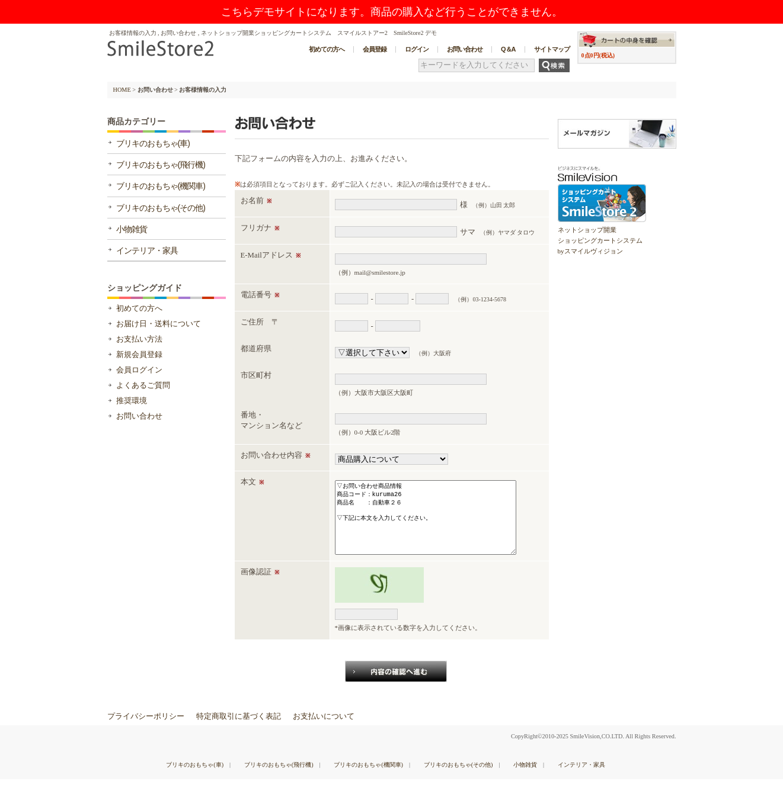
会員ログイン (139, 370)
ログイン (417, 49)
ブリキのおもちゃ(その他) (160, 208)
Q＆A (508, 49)
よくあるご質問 (143, 385)
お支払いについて (323, 728)
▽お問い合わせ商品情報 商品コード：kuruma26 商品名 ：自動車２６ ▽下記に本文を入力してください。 (425, 523)
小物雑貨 (131, 229)
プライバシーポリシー (145, 728)
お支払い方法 (139, 339)
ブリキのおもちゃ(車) (153, 143)
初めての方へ (326, 49)
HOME (122, 89)
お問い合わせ (464, 49)
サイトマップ (552, 49)
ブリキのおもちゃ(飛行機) (160, 164)
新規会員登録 (139, 355)
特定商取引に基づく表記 (238, 728)
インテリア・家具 (147, 250)
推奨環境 (131, 401)
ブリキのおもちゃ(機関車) (160, 186)
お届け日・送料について (158, 324)
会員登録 (374, 49)
